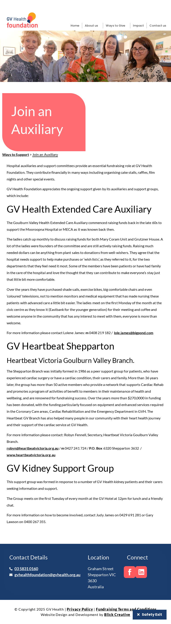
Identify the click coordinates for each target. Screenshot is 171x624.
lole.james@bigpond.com (133, 333)
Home (75, 25)
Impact (138, 25)
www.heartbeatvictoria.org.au (31, 455)
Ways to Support (15, 154)
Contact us (157, 25)
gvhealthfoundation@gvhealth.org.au (47, 574)
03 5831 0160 (26, 568)
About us (92, 25)
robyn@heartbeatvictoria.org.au (33, 448)
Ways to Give (116, 25)
